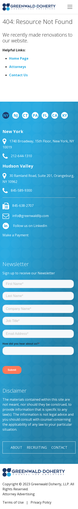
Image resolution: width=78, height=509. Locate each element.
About (16, 447)
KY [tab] (64, 115)
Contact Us (18, 75)
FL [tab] (45, 115)
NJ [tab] (16, 115)
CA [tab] (54, 115)
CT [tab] (25, 115)
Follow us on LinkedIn (24, 225)
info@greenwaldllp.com (25, 215)
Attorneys (17, 66)
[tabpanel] (39, 161)
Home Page (18, 58)
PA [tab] (35, 115)
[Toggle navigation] (70, 7)
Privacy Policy (41, 502)
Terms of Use (13, 502)
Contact (59, 447)
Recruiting (37, 447)
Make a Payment (15, 235)
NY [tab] (6, 115)
